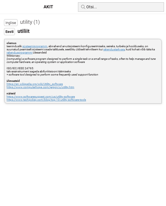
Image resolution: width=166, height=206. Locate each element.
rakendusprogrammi (19, 52)
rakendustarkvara (114, 49)
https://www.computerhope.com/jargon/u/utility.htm (40, 87)
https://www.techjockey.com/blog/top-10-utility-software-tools (46, 99)
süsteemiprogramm (34, 46)
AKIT (48, 6)
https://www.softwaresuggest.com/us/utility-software (41, 96)
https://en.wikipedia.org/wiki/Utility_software (35, 84)
